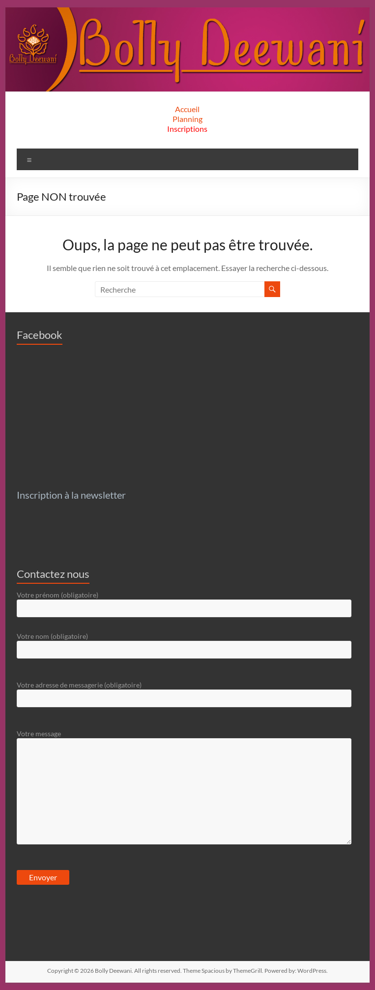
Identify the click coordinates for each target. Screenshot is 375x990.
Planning (187, 118)
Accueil (187, 109)
